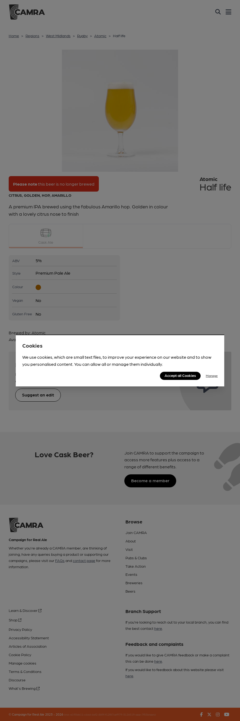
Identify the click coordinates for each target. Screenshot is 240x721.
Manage (212, 375)
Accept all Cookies (180, 375)
